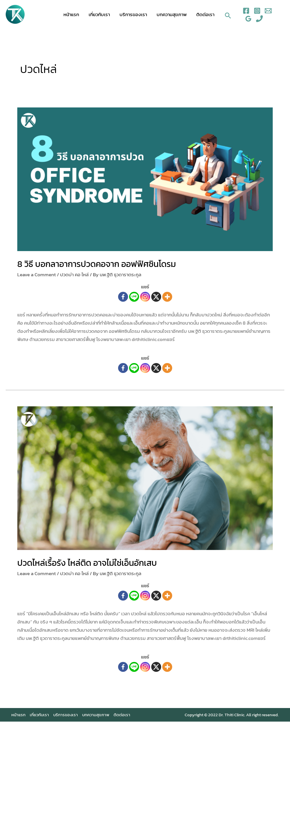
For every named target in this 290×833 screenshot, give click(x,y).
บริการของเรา (133, 14)
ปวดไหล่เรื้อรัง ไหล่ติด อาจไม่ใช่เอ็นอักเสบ (87, 562)
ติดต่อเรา (205, 14)
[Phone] (259, 18)
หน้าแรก (71, 14)
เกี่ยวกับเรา (99, 14)
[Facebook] (246, 10)
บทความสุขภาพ (172, 14)
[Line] (134, 297)
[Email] (268, 10)
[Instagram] (257, 10)
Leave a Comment (36, 274)
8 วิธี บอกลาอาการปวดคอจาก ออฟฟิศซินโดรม (96, 264)
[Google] (248, 18)
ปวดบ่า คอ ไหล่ (74, 274)
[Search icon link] (228, 14)
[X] (156, 297)
